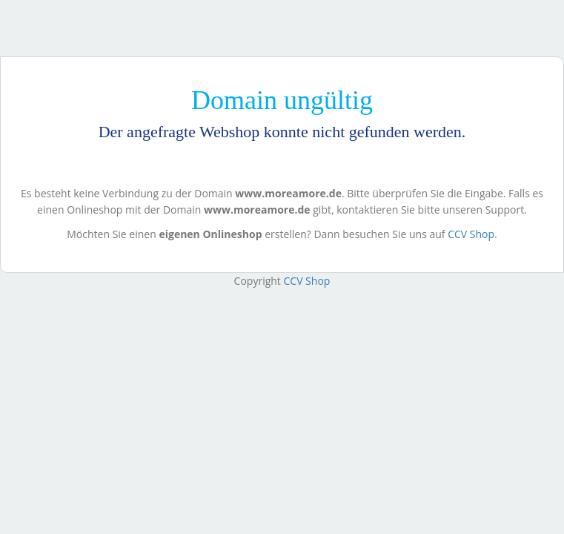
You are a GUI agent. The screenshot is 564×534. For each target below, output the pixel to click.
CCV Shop (471, 234)
